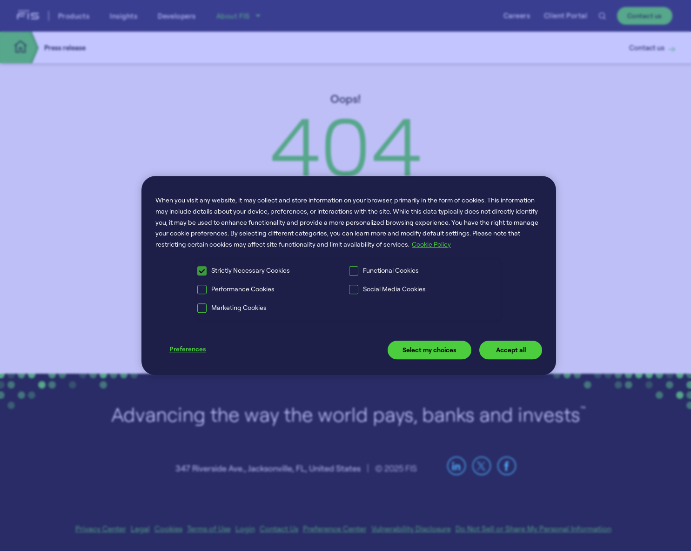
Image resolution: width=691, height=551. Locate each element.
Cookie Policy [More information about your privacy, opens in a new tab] (431, 244)
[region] (348, 275)
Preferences (187, 349)
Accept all (511, 350)
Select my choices (429, 350)
